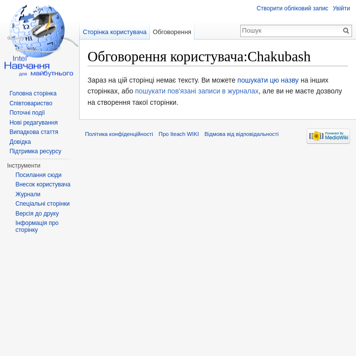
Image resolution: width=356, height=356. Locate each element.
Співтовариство (30, 103)
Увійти (341, 8)
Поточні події (27, 112)
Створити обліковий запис (292, 8)
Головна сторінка (32, 93)
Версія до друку (37, 213)
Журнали (28, 194)
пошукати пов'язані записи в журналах (197, 91)
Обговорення (172, 32)
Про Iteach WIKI (179, 134)
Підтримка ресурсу (35, 151)
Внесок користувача (42, 184)
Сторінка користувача (114, 32)
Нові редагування (33, 122)
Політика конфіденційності (119, 134)
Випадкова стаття (33, 132)
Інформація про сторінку (36, 226)
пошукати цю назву (268, 80)
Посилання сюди (38, 175)
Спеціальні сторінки (42, 203)
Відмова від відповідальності (241, 134)
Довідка (20, 141)
